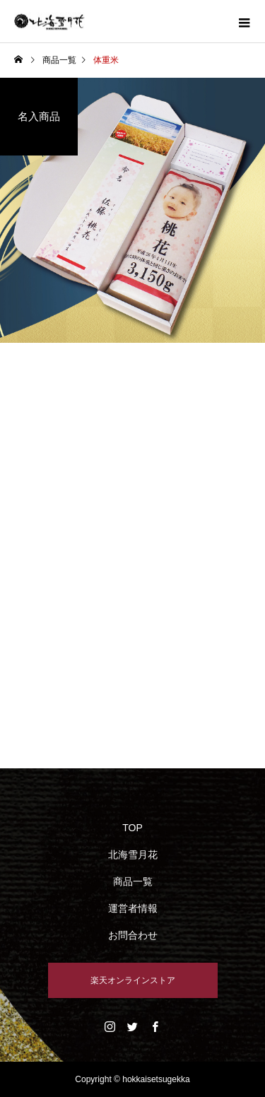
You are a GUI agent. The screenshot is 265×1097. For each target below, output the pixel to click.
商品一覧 (133, 881)
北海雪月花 (133, 854)
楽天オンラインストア (132, 980)
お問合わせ (133, 935)
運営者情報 (133, 908)
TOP (132, 827)
